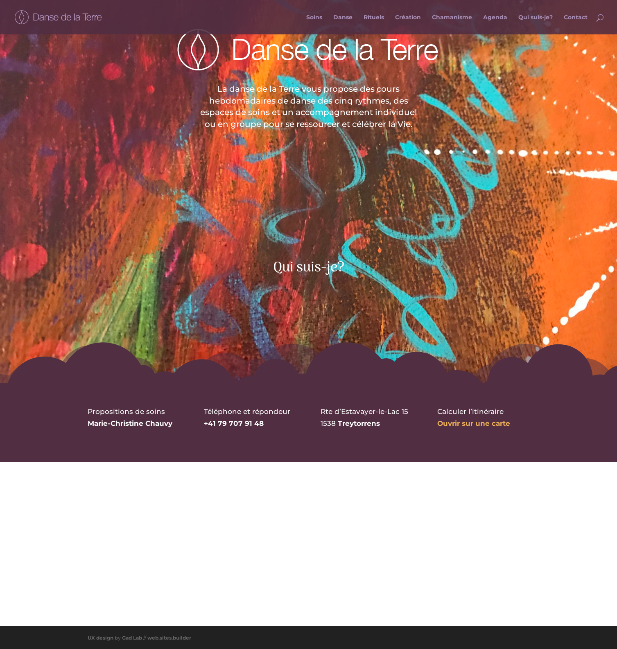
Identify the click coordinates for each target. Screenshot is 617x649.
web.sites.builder (169, 636)
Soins (314, 17)
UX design (100, 636)
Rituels (374, 17)
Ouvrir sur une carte (473, 422)
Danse (343, 17)
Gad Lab (132, 636)
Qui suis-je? (535, 17)
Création (408, 17)
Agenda (495, 17)
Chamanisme (452, 17)
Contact (576, 17)
